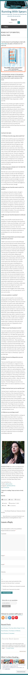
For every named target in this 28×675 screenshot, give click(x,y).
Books (4, 505)
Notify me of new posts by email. (11, 589)
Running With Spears (14, 11)
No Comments (12, 505)
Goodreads (6, 487)
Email (3, 564)
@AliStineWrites (11, 485)
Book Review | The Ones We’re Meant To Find (13, 628)
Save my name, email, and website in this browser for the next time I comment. (11, 582)
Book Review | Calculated (7, 633)
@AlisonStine (9, 484)
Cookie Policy (7, 668)
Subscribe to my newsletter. (10, 600)
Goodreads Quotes (23, 651)
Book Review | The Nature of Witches (10, 630)
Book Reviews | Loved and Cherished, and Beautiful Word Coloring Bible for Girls (12, 516)
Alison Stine (4, 43)
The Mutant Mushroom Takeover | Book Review (13, 511)
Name (3, 555)
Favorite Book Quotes (10, 639)
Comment (3, 533)
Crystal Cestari (10, 648)
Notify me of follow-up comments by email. (14, 586)
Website (3, 572)
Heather (5, 503)
